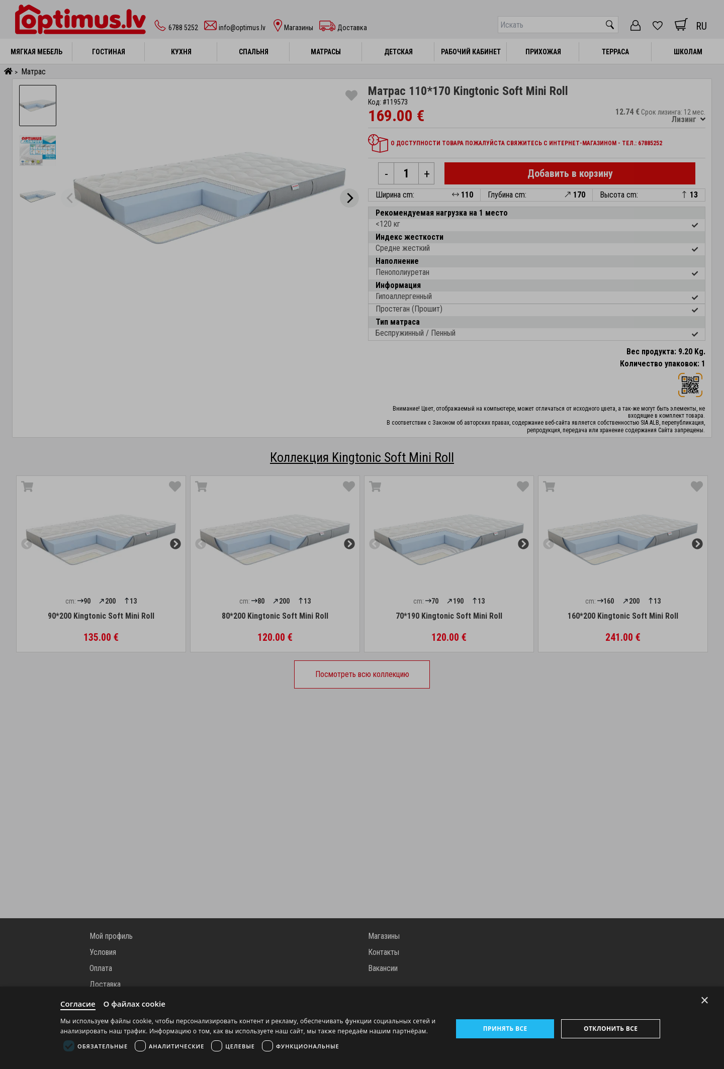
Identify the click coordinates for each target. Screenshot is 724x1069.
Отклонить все (611, 1028)
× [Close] (704, 1000)
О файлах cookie (134, 1004)
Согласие (78, 1004)
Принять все (505, 1028)
